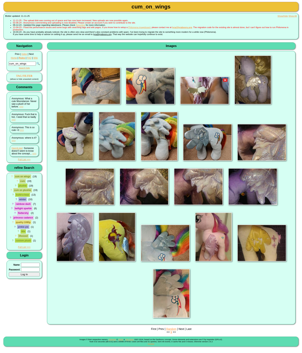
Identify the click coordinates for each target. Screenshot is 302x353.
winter (22, 199)
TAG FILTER (24, 75)
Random (171, 328)
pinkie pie (23, 227)
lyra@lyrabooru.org (182, 27)
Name (16, 264)
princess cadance (23, 217)
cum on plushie (22, 190)
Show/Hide (283, 16)
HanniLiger (17, 148)
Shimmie (112, 339)
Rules (22, 58)
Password (14, 269)
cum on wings (22, 176)
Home (14, 58)
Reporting (80, 25)
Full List (22, 159)
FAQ (29, 58)
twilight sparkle (23, 208)
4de (23, 231)
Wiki (35, 58)
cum (22, 181)
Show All (293, 16)
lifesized (23, 236)
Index (24, 54)
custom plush (23, 240)
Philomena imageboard (139, 27)
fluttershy (23, 213)
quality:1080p (23, 222)
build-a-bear (22, 194)
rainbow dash (23, 204)
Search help (24, 68)
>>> (21, 106)
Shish (120, 339)
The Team (129, 339)
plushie (22, 185)
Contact (151, 344)
